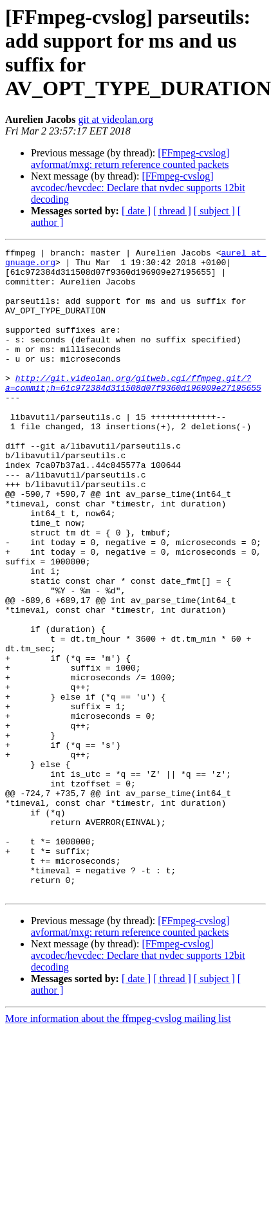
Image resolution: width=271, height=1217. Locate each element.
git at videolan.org (115, 119)
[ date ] (136, 210)
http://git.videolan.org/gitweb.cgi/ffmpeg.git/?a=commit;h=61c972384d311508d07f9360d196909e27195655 (133, 410)
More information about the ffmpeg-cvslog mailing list (118, 1147)
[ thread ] (172, 210)
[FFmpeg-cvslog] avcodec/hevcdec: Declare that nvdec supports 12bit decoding (138, 188)
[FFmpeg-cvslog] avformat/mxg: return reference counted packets (130, 158)
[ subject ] (214, 210)
